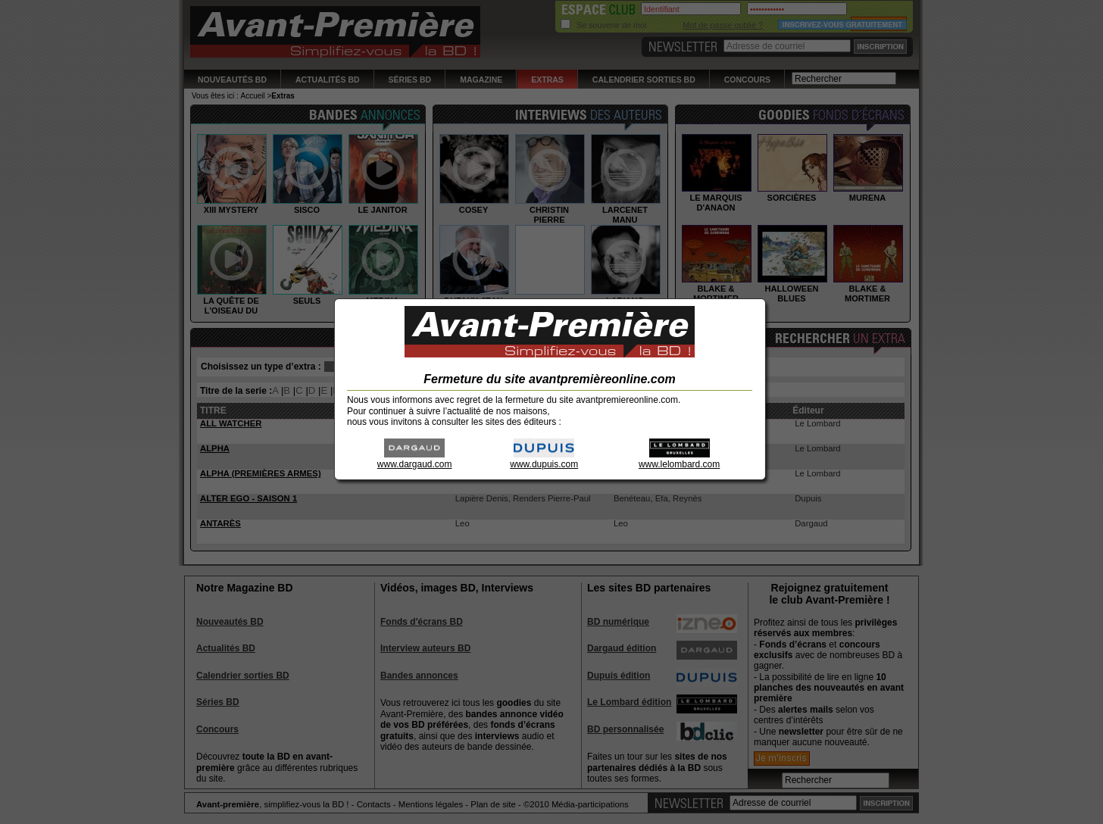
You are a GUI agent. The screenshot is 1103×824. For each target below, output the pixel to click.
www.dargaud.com (414, 459)
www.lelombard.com (679, 459)
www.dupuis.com (544, 459)
